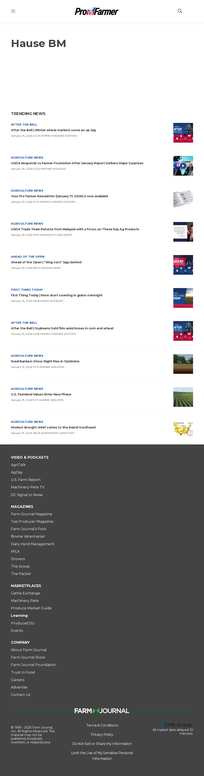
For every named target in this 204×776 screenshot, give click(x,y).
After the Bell (24, 124)
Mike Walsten (54, 367)
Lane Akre (53, 267)
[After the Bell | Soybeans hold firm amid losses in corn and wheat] (183, 331)
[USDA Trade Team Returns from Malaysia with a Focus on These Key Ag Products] (183, 232)
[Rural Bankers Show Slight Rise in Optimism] (183, 364)
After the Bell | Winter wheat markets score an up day (53, 130)
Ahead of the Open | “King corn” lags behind (46, 262)
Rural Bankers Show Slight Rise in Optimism (45, 361)
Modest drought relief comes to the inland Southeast (53, 427)
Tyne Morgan (55, 168)
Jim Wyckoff (54, 300)
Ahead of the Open (27, 256)
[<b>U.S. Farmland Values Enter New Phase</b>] (183, 397)
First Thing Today (27, 289)
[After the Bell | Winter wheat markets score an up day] (183, 133)
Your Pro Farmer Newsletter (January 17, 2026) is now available (59, 196)
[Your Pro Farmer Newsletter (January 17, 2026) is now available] (183, 199)
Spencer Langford (59, 433)
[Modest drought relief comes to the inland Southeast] (183, 430)
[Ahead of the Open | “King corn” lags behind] (183, 265)
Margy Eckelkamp (58, 234)
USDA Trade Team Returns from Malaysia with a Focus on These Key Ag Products (75, 229)
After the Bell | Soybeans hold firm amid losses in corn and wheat (62, 328)
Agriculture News (27, 157)
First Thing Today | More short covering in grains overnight (57, 295)
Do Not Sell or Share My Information (102, 744)
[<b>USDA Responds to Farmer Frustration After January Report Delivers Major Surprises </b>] (183, 166)
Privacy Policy (102, 734)
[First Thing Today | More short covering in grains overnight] (183, 298)
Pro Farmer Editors (61, 135)
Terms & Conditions (102, 725)
